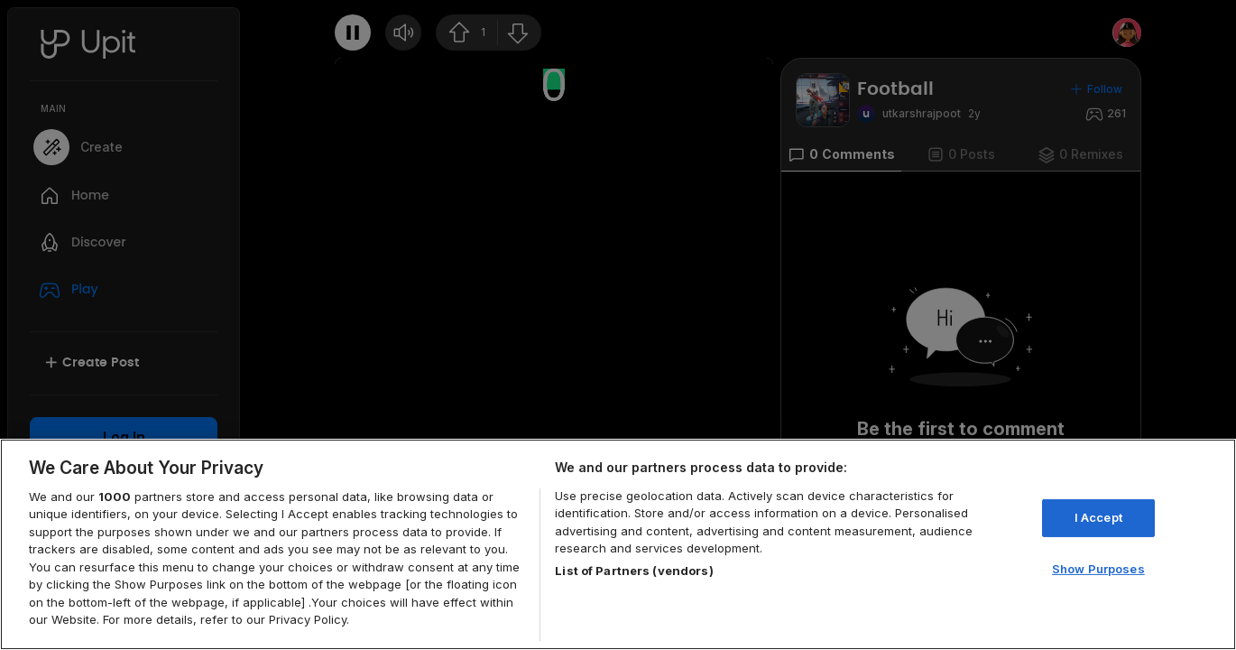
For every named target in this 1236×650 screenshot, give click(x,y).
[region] (618, 544)
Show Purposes (1098, 568)
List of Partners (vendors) (634, 570)
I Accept (1098, 517)
